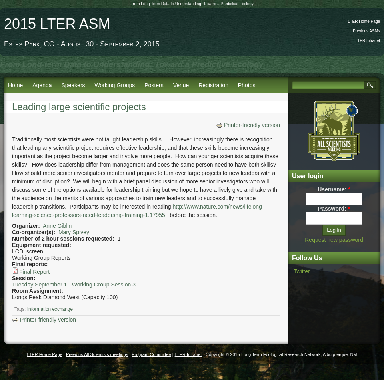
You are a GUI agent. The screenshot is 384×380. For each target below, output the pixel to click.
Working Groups (114, 85)
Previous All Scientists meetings (97, 354)
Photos (247, 85)
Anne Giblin (57, 226)
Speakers (73, 85)
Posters (153, 85)
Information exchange (50, 309)
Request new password (334, 240)
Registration (213, 85)
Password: (334, 208)
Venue (181, 85)
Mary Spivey (73, 232)
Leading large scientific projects (79, 106)
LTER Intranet (367, 40)
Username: (334, 189)
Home (15, 85)
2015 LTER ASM (57, 24)
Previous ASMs (366, 31)
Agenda (42, 85)
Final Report (34, 272)
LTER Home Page (364, 21)
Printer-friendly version (248, 125)
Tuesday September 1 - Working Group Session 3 (74, 284)
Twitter (302, 271)
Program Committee (151, 354)
